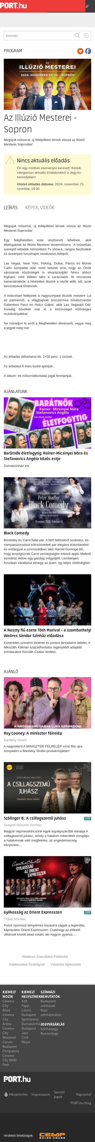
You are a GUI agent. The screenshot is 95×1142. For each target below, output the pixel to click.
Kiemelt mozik (9, 994)
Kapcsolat (83, 1094)
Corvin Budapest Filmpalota (11, 1046)
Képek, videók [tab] (39, 208)
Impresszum (40, 1094)
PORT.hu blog (81, 1103)
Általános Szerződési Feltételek (45, 956)
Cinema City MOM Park (9, 1060)
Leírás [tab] (11, 208)
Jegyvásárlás (53, 1024)
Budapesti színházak (48, 1003)
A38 (24, 1001)
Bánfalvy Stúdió (15, 740)
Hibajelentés (18, 1094)
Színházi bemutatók (50, 994)
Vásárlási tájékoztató (66, 964)
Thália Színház (15, 919)
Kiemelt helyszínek (31, 994)
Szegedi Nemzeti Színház (23, 825)
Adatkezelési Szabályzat (27, 964)
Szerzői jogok (59, 1094)
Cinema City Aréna (8, 1019)
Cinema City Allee (8, 1005)
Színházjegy (49, 1029)
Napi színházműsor (51, 1012)
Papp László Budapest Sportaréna (30, 1012)
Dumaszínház (32, 1023)
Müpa (26, 1042)
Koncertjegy (50, 1033)
